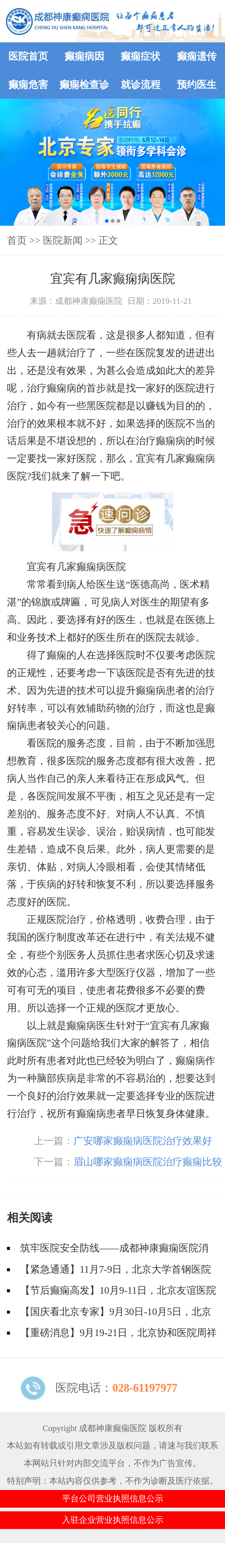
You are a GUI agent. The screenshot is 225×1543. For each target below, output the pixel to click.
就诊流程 (140, 84)
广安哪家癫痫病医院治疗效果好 (142, 1140)
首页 (17, 240)
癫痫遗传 (197, 56)
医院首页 (28, 56)
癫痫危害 (28, 84)
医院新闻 (63, 240)
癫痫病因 (84, 56)
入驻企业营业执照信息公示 (112, 1520)
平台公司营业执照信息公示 (112, 1498)
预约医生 (197, 84)
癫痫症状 (140, 56)
